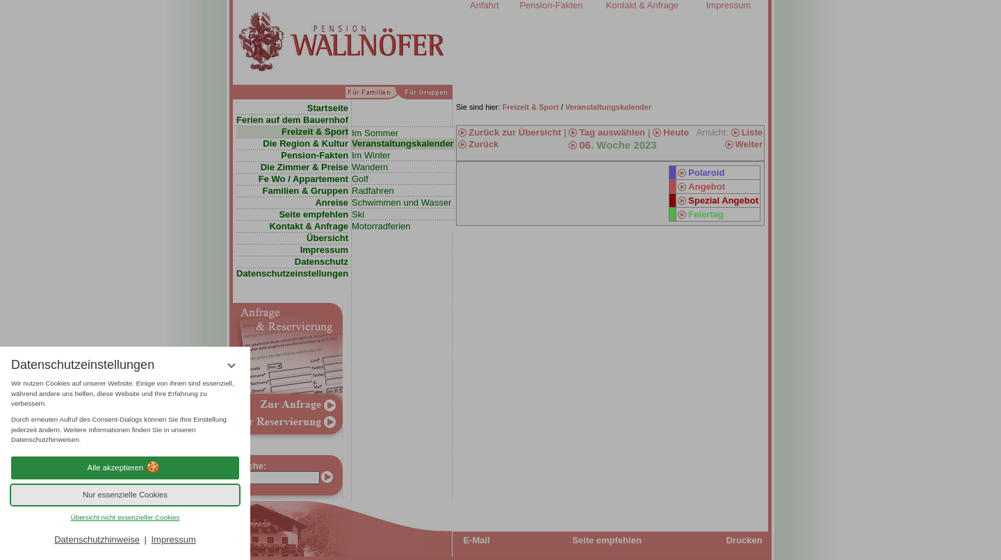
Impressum (173, 539)
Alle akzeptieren (125, 467)
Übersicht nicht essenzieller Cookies (125, 517)
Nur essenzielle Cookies (125, 495)
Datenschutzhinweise (97, 539)
